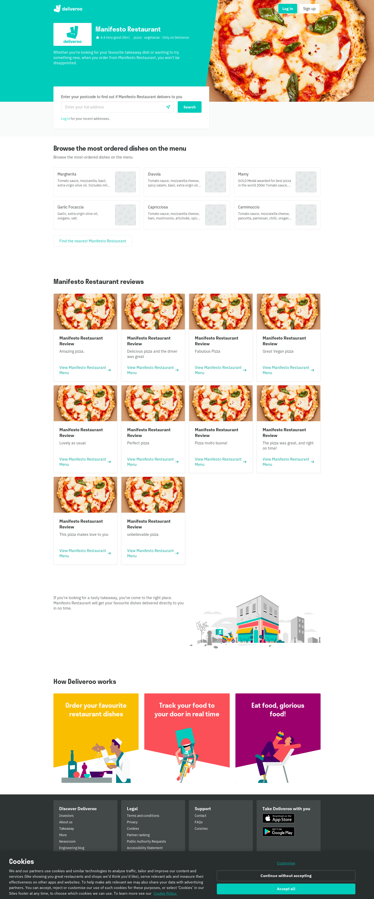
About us (66, 822)
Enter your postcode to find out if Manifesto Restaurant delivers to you (121, 96)
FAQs (199, 822)
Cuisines (201, 828)
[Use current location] (168, 107)
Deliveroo (67, 8)
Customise (286, 863)
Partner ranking (138, 835)
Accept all (286, 889)
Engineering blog (71, 848)
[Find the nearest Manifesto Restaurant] (92, 241)
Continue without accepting (286, 875)
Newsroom (67, 841)
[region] (187, 875)
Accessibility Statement (145, 848)
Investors (66, 816)
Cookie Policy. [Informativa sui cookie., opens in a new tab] (165, 893)
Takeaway (66, 828)
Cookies (133, 828)
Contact (200, 816)
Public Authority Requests (146, 841)
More (63, 835)
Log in (65, 119)
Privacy (132, 822)
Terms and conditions (143, 816)
